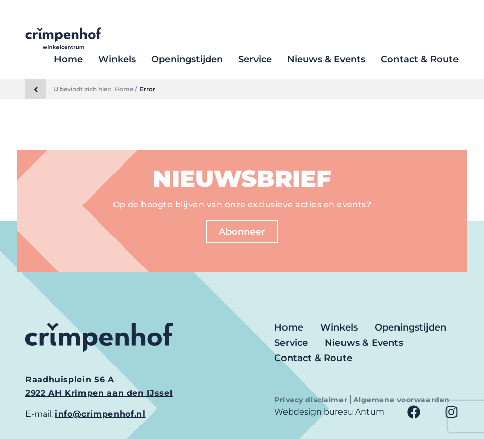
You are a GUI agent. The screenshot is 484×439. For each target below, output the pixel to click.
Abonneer (242, 231)
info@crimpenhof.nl (100, 414)
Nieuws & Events (326, 59)
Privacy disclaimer (312, 399)
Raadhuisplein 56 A (70, 380)
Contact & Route (420, 59)
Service (255, 59)
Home (68, 59)
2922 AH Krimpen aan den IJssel (99, 393)
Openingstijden (187, 59)
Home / (125, 89)
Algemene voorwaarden (401, 399)
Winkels (117, 59)
